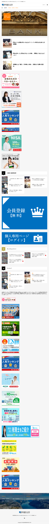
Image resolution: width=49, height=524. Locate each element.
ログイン (44, 4)
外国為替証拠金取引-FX (30, 498)
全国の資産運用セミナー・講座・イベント (42, 499)
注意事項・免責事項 (5, 498)
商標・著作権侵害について (18, 498)
